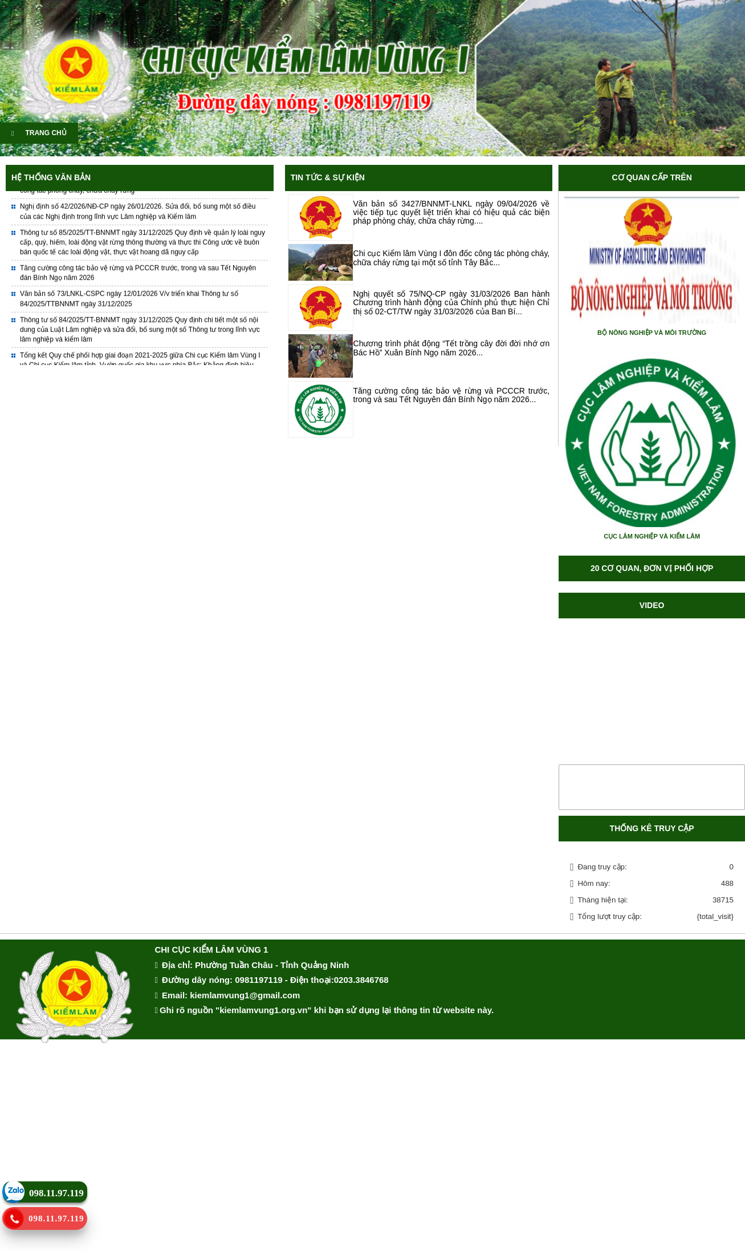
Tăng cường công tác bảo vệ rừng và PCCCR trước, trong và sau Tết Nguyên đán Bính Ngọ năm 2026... (451, 395)
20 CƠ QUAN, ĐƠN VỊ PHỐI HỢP (652, 568)
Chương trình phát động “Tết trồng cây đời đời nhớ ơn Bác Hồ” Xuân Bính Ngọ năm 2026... (451, 348)
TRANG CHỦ (39, 133)
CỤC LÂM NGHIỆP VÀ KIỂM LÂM (652, 536)
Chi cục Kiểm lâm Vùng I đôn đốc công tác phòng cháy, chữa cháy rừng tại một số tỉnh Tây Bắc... (451, 257)
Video (652, 605)
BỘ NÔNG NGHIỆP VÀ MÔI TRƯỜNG (651, 332)
